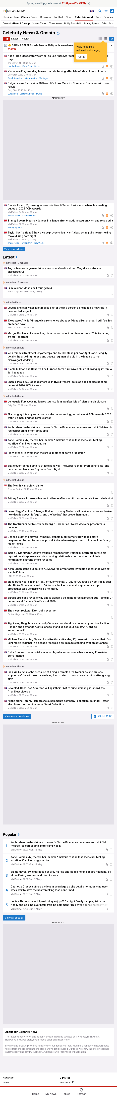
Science (108, 17)
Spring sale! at (56, 3)
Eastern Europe (27, 93)
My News (51, 1094)
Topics (66, 1094)
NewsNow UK (67, 1082)
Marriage (43, 78)
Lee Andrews (14, 66)
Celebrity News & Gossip (16, 23)
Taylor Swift (26, 243)
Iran (16, 17)
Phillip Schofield (72, 23)
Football (58, 17)
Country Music (29, 215)
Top (6, 38)
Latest (14, 38)
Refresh (81, 1094)
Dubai (37, 66)
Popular (25, 38)
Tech (98, 17)
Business (45, 17)
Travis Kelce (55, 23)
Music (39, 93)
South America (15, 78)
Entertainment (84, 17)
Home (6, 1082)
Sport (69, 17)
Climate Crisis (29, 17)
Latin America (30, 78)
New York (39, 243)
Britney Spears (91, 23)
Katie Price (27, 66)
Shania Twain (39, 23)
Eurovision (13, 93)
